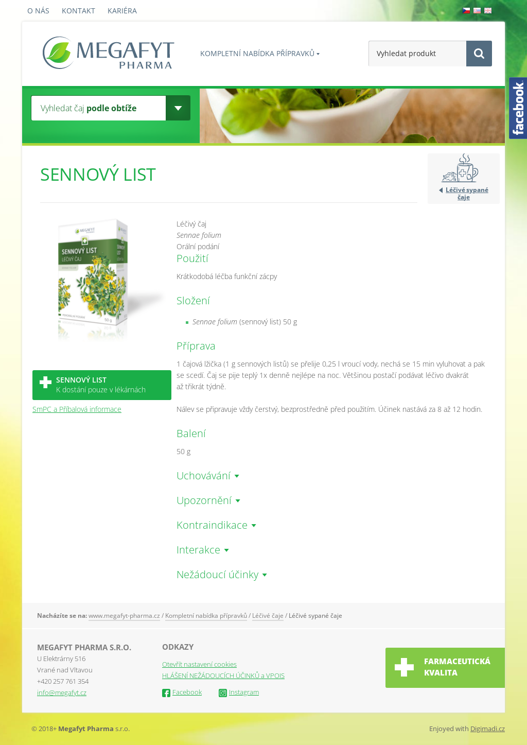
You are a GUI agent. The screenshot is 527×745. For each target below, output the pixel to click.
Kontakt (78, 10)
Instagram (239, 692)
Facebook (182, 692)
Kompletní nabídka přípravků (257, 53)
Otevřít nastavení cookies (199, 664)
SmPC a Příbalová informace (76, 409)
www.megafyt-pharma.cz (124, 615)
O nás (38, 10)
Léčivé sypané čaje (467, 193)
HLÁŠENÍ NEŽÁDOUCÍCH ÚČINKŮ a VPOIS (223, 675)
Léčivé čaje (268, 615)
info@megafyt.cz (61, 692)
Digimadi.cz (487, 728)
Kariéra (122, 10)
